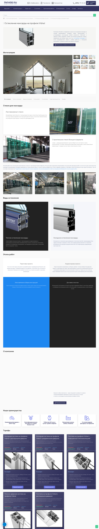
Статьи (68, 8)
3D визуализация (60, 8)
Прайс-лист (28, 8)
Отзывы (74, 8)
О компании (38, 8)
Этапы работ (37, 99)
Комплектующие (18, 8)
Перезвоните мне (60, 349)
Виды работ (7, 8)
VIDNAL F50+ (37, 525)
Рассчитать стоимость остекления (64, 45)
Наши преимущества (55, 99)
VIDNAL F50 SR (84, 525)
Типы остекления (17, 99)
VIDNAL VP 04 (14, 525)
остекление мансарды (79, 38)
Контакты (80, 8)
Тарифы (64, 99)
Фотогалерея (7, 99)
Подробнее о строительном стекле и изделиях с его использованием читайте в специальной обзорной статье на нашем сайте (46, 169)
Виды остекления (27, 99)
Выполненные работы (49, 8)
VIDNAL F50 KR (61, 525)
